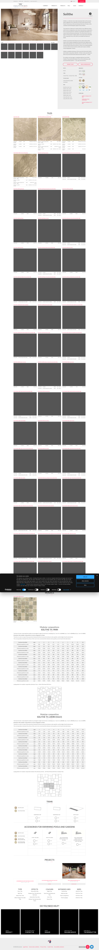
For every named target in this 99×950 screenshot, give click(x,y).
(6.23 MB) (86, 96)
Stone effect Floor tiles (35, 897)
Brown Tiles (49, 899)
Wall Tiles (20, 893)
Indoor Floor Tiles (20, 895)
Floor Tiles (20, 891)
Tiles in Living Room (64, 895)
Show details (66, 947)
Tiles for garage (64, 897)
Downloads (21, 1)
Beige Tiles (49, 891)
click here (23, 941)
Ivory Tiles (49, 897)
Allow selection (85, 938)
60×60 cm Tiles (79, 897)
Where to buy (70, 64)
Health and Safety (33, 1)
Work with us (26, 1)
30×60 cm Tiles (79, 891)
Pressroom (16, 1)
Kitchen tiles (64, 891)
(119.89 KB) (85, 100)
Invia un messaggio (85, 64)
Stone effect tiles (34, 891)
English (73, 1)
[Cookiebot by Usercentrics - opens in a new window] (8, 947)
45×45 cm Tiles (79, 893)
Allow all (85, 934)
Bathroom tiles (64, 893)
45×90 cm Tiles (79, 895)
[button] (46, 5)
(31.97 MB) (87, 103)
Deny (85, 942)
